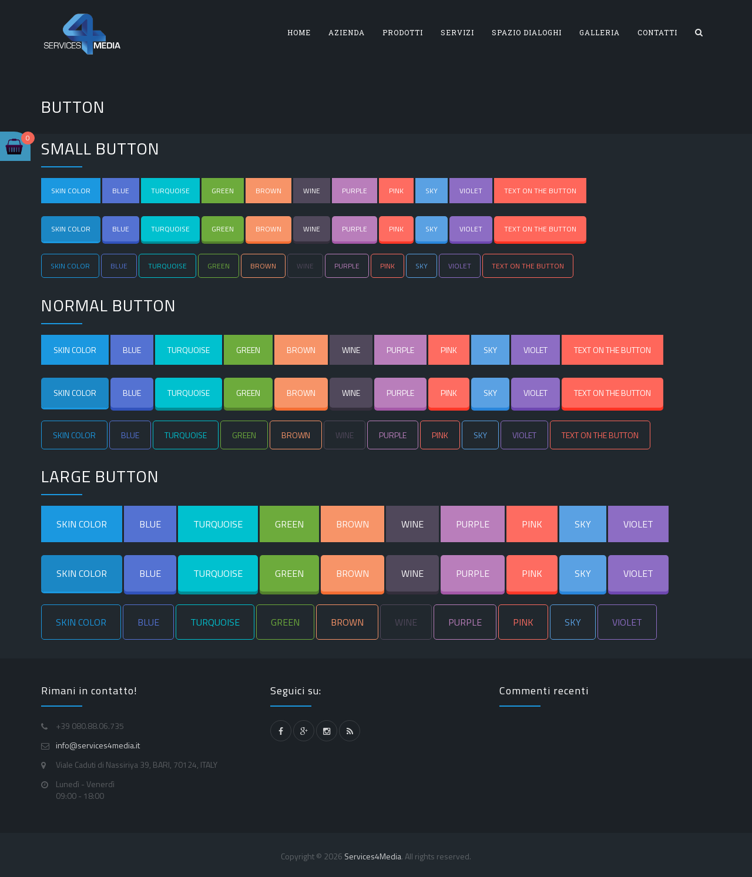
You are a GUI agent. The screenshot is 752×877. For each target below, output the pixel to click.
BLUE (120, 190)
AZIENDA (346, 32)
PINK (396, 190)
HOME (299, 32)
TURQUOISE (170, 190)
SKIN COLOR (70, 190)
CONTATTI (657, 32)
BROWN (268, 190)
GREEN (223, 190)
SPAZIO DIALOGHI (527, 32)
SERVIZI (457, 32)
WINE (311, 190)
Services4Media (372, 856)
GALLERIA (599, 32)
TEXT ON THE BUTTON (540, 190)
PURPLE (354, 190)
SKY (431, 190)
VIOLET (470, 190)
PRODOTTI (402, 32)
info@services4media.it (98, 745)
